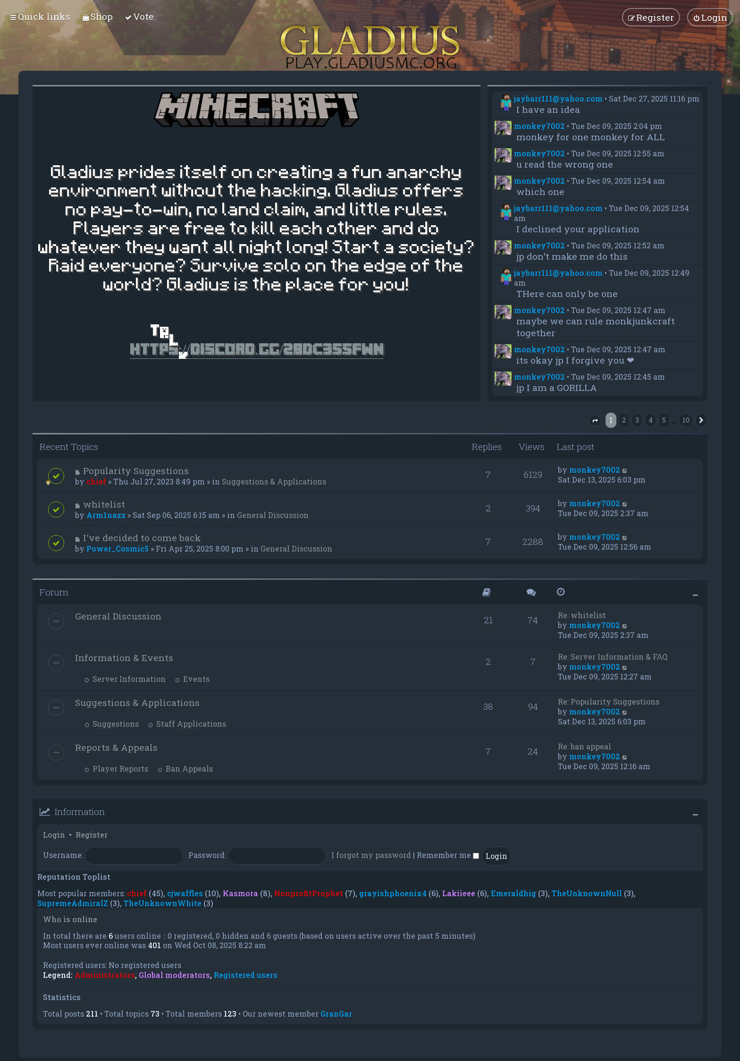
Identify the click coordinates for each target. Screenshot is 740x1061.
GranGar (336, 1014)
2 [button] (624, 420)
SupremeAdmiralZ (72, 903)
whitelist (104, 504)
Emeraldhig (513, 893)
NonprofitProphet (308, 893)
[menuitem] (97, 16)
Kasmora (240, 893)
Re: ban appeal (584, 746)
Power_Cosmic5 (117, 548)
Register (92, 835)
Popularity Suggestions (136, 470)
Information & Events (124, 657)
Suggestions (111, 724)
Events (192, 679)
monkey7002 (539, 126)
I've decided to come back (142, 537)
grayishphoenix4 (393, 893)
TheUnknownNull (587, 893)
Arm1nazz (106, 515)
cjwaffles (185, 893)
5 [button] (664, 420)
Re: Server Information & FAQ (612, 657)
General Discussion (273, 515)
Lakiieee (458, 893)
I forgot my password (371, 855)
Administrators (105, 975)
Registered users (246, 975)
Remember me (448, 855)
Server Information (125, 679)
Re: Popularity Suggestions (608, 701)
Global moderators (174, 975)
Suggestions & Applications (274, 481)
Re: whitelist (582, 615)
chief (96, 481)
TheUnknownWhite (163, 903)
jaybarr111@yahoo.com (558, 98)
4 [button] (650, 420)
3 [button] (637, 420)
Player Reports (116, 768)
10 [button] (686, 420)
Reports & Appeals (116, 747)
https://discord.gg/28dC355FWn (257, 349)
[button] (595, 421)
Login (54, 835)
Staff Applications (187, 724)
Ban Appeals (185, 768)
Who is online (70, 919)
